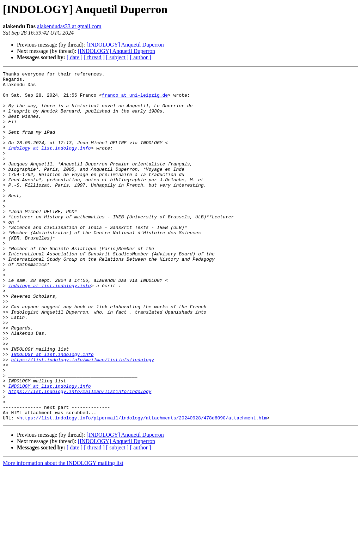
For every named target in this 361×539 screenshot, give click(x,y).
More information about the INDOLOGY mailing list (63, 533)
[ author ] (140, 57)
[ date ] (74, 57)
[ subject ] (117, 57)
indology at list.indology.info (49, 164)
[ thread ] (94, 57)
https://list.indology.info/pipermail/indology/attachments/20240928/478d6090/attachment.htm (143, 487)
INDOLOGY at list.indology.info (52, 411)
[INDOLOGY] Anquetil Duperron (125, 45)
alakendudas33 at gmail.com (69, 26)
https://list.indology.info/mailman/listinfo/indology (82, 417)
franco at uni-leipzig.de (135, 100)
